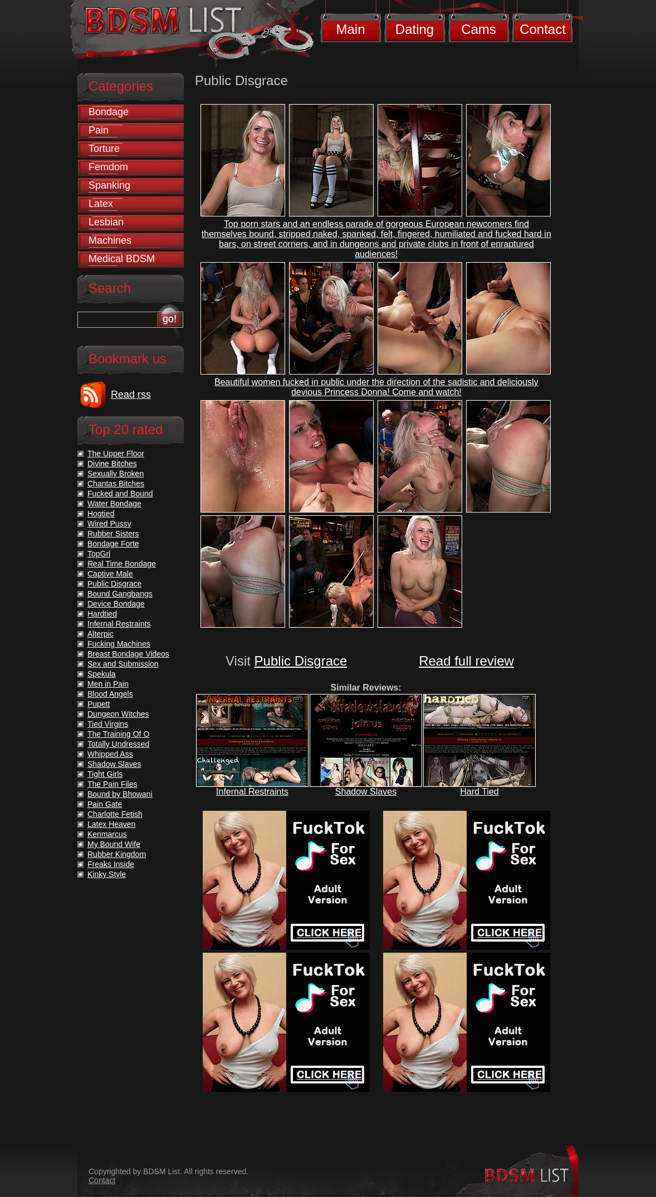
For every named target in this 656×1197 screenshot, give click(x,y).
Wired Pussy (109, 523)
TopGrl (98, 553)
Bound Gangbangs (120, 593)
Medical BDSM (122, 258)
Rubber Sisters (113, 533)
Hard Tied (479, 791)
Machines (110, 240)
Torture (104, 148)
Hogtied (100, 513)
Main (350, 29)
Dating (414, 29)
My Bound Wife (113, 844)
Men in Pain (108, 683)
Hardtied (102, 613)
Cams (478, 29)
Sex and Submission (123, 663)
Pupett (98, 704)
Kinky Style (106, 874)
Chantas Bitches (115, 483)
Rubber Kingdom (116, 854)
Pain (99, 130)
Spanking (109, 185)
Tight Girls (105, 774)
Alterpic (100, 633)
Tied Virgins (107, 724)
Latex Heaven (111, 824)
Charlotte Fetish (115, 814)
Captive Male (110, 573)
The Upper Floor (115, 453)
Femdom (108, 167)
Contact (543, 29)
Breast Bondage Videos (128, 653)
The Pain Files (112, 784)
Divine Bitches (112, 463)
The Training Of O (118, 734)
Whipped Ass (110, 754)
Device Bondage (116, 603)
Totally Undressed (118, 744)
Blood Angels (110, 693)
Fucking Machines (118, 643)
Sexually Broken (115, 473)
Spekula (101, 673)
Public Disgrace (300, 660)
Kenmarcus (107, 834)
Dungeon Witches (118, 714)
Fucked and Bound (120, 493)
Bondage (109, 111)
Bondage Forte (113, 543)
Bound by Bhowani (120, 794)
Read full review (466, 660)
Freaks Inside (110, 864)
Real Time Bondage (121, 563)
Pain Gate (104, 804)
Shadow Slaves (365, 791)
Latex (101, 203)
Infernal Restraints (252, 791)
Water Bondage (114, 503)
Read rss (131, 394)
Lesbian (106, 222)
